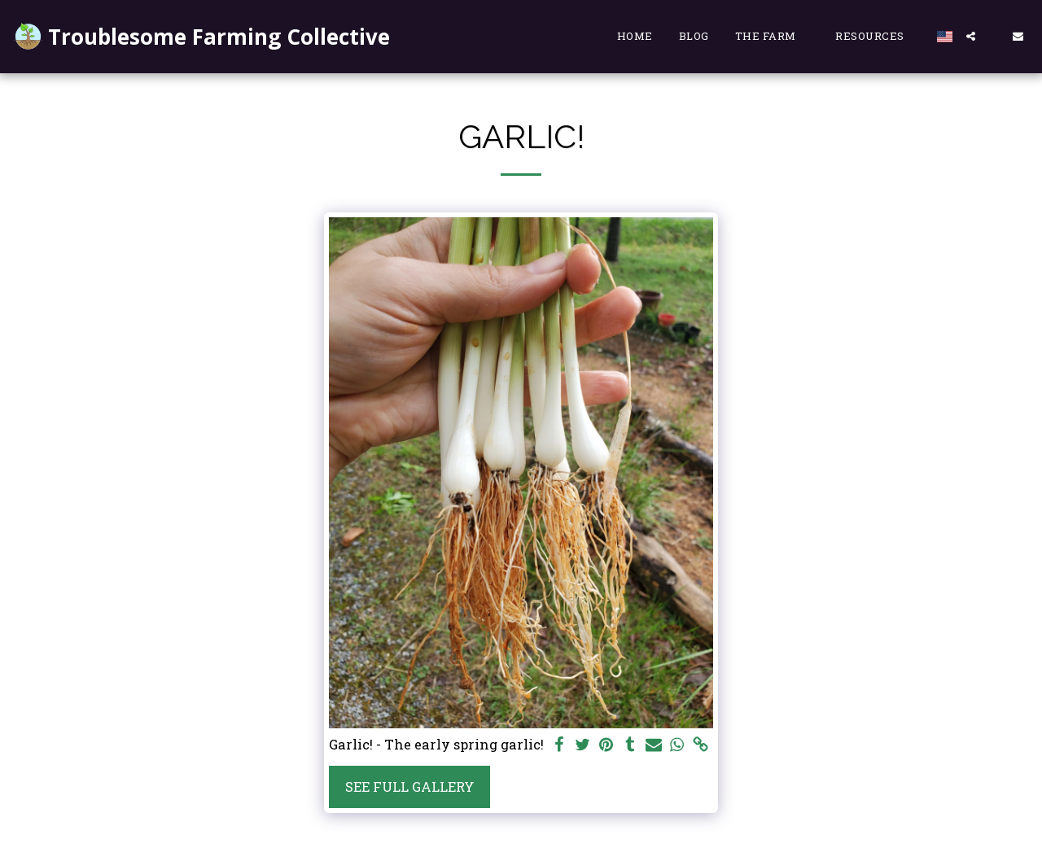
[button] (772, 36)
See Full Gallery (410, 786)
